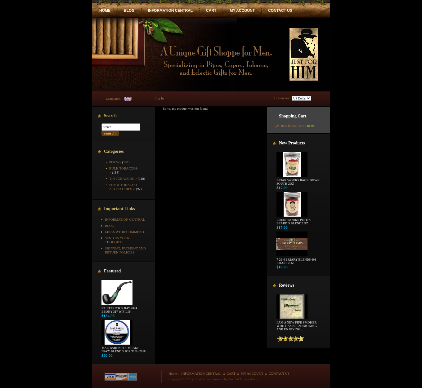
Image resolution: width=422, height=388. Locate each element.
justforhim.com (201, 379)
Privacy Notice (249, 379)
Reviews (286, 285)
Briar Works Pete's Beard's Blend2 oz (293, 220)
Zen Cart (233, 379)
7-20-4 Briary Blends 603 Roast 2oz (296, 260)
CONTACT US (280, 10)
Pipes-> (115, 162)
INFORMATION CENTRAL (170, 10)
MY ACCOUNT (242, 10)
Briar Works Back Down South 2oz (298, 180)
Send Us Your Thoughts (117, 240)
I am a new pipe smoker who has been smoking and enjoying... (296, 324)
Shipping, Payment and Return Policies (125, 250)
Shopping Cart (292, 116)
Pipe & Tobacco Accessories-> (123, 187)
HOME (104, 10)
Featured (112, 271)
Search (110, 115)
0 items (309, 125)
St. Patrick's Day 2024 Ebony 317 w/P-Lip (119, 308)
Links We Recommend (124, 232)
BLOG (129, 10)
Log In (159, 98)
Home (172, 373)
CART (211, 10)
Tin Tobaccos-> (123, 178)
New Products (292, 143)
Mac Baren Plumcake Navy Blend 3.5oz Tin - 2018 (123, 348)
